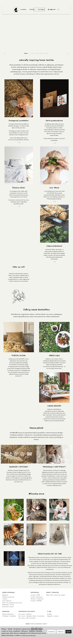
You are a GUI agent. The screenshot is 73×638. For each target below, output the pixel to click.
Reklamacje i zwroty (8, 609)
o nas (49, 615)
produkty (23, 9)
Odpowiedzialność (8, 617)
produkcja (5, 615)
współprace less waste (27, 615)
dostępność (51, 9)
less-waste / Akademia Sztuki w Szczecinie (31, 619)
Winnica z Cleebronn (37, 603)
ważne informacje (8, 597)
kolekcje (32, 9)
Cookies (4, 603)
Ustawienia (51, 632)
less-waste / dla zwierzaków (27, 621)
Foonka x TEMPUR (36, 605)
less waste (41, 9)
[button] (3, 53)
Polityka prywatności (8, 601)
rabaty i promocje (52, 597)
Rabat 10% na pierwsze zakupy (55, 599)
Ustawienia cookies (8, 611)
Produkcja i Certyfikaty (9, 619)
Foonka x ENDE (35, 599)
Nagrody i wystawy (52, 619)
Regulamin (5, 599)
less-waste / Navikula (25, 617)
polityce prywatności (29, 635)
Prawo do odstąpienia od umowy (12, 607)
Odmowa (60, 632)
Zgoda (68, 632)
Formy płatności (7, 605)
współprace (35, 597)
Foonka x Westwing (36, 601)
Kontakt (49, 617)
